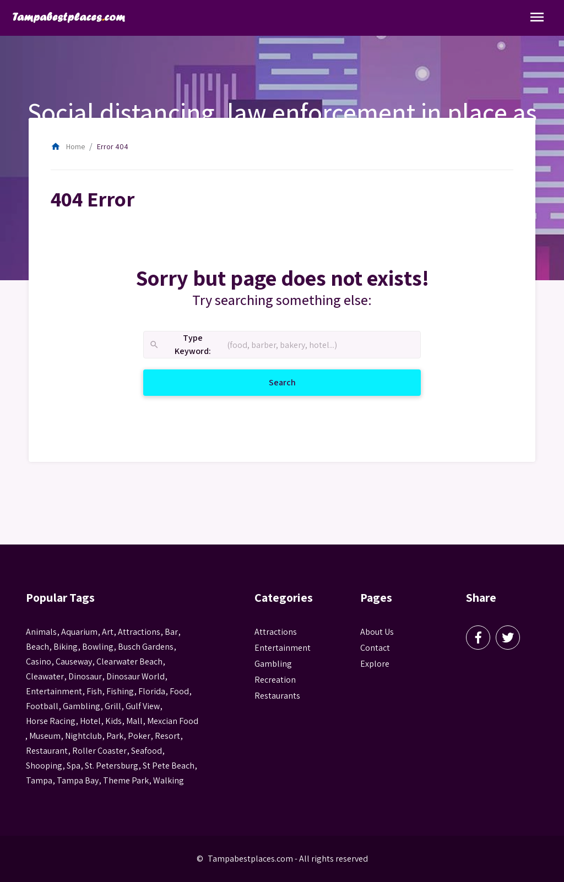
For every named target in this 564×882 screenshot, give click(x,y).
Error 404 (112, 146)
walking (168, 780)
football (42, 706)
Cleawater (45, 676)
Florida (151, 691)
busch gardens (145, 646)
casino (38, 661)
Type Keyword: (180, 345)
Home (68, 146)
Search (295, 381)
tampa (39, 780)
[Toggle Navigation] (537, 18)
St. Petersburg (111, 765)
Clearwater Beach (129, 661)
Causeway (74, 661)
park (114, 736)
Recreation (275, 679)
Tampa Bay (78, 780)
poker (139, 736)
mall (134, 721)
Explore (374, 663)
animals (41, 632)
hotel (90, 721)
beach (37, 646)
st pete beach (168, 765)
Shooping (44, 765)
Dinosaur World (135, 676)
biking (65, 646)
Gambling (273, 663)
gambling (81, 706)
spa (73, 765)
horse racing (50, 721)
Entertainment (282, 648)
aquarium (79, 632)
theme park (126, 780)
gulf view (143, 706)
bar (171, 632)
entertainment (54, 691)
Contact (375, 648)
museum (45, 736)
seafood (146, 750)
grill (113, 706)
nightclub (83, 736)
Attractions (275, 632)
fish (94, 691)
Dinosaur (85, 676)
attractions (139, 632)
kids (113, 721)
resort (167, 736)
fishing (120, 691)
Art (107, 632)
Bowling (97, 646)
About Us (377, 632)
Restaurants (277, 695)
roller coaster (99, 750)
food (179, 691)
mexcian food (172, 721)
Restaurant (47, 750)
